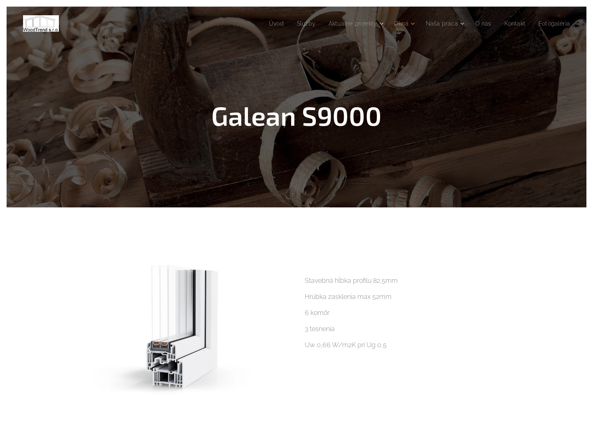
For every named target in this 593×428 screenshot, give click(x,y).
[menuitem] (261, 23)
